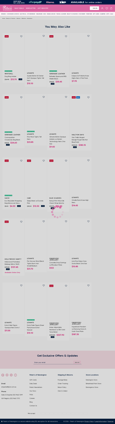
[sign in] (102, 8)
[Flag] (94, 8)
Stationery (82, 13)
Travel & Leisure (61, 13)
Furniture (89, 13)
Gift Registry (43, 8)
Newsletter (30, 8)
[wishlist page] (107, 8)
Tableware (39, 13)
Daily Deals (19, 8)
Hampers (102, 13)
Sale (111, 13)
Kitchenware (31, 13)
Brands (3, 13)
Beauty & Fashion (72, 13)
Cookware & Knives (13, 13)
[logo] (7, 8)
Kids (44, 13)
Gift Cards (96, 13)
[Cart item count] (111, 8)
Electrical (23, 13)
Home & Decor (51, 13)
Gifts (107, 13)
